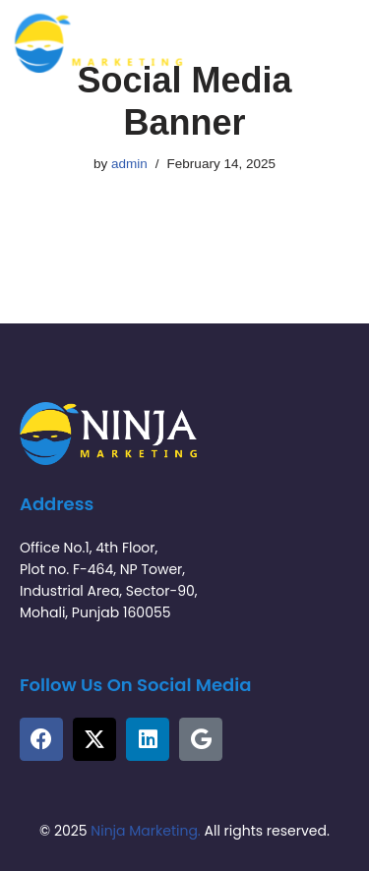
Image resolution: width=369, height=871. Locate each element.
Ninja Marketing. (145, 831)
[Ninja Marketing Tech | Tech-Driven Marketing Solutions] (98, 43)
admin (129, 163)
